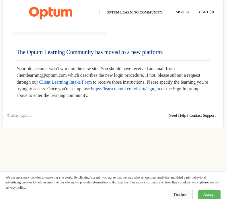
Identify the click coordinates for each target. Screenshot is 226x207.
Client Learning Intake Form (65, 82)
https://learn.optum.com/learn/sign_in (125, 88)
